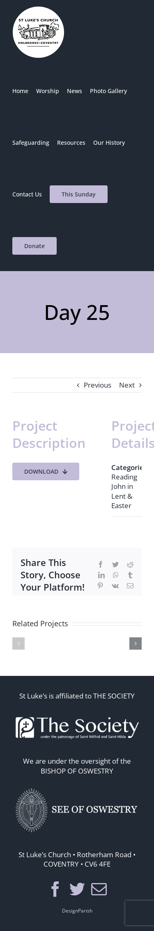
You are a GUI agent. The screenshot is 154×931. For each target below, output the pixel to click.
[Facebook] (55, 889)
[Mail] (99, 889)
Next (127, 385)
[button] (18, 643)
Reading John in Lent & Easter (124, 491)
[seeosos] (77, 786)
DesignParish (77, 910)
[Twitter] (77, 889)
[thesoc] (77, 711)
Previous (97, 385)
